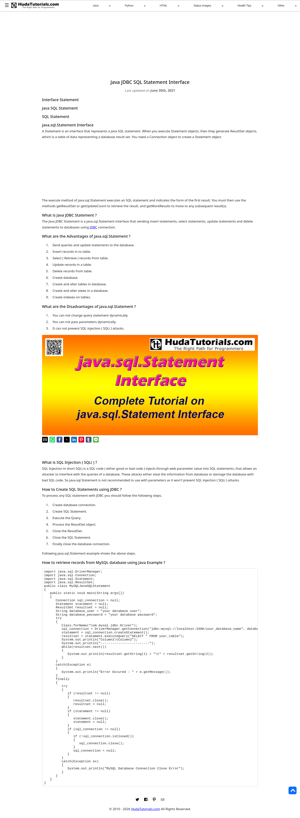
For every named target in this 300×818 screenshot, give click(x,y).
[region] (150, 43)
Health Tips (244, 5)
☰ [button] (7, 5)
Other (281, 5)
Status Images (202, 5)
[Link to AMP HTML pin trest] (154, 800)
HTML (163, 5)
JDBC (93, 227)
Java (96, 5)
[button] (45, 440)
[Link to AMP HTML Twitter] (137, 801)
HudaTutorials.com (145, 809)
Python (129, 5)
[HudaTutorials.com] (35, 6)
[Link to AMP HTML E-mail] (162, 800)
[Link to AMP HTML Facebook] (146, 800)
